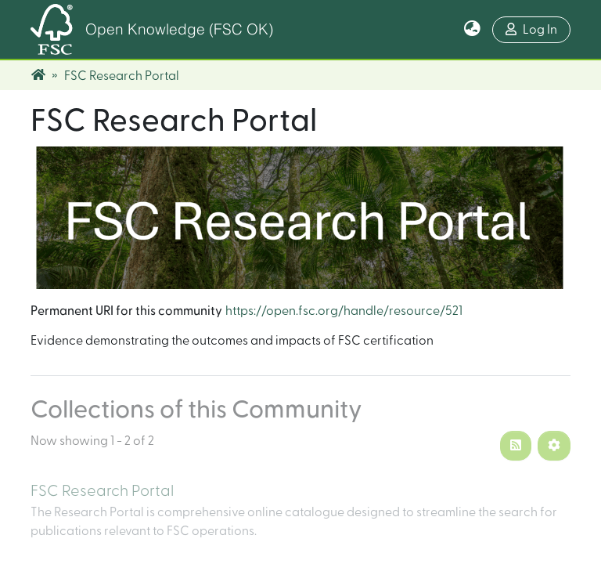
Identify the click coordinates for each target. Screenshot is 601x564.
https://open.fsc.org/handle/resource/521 (343, 311)
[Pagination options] (554, 446)
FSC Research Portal (102, 491)
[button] (472, 29)
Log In (531, 29)
